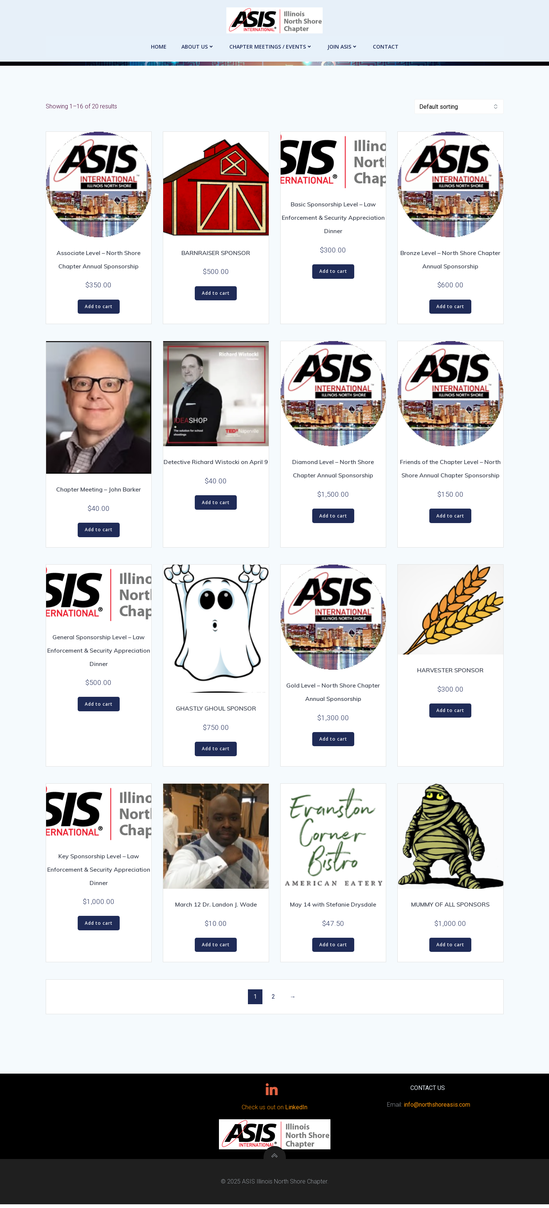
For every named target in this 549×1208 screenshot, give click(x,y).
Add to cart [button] (99, 308)
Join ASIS (342, 41)
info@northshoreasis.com (435, 1108)
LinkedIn (296, 1110)
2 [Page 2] (273, 998)
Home (159, 41)
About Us (197, 41)
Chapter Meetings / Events (271, 41)
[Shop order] (459, 108)
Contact (385, 41)
